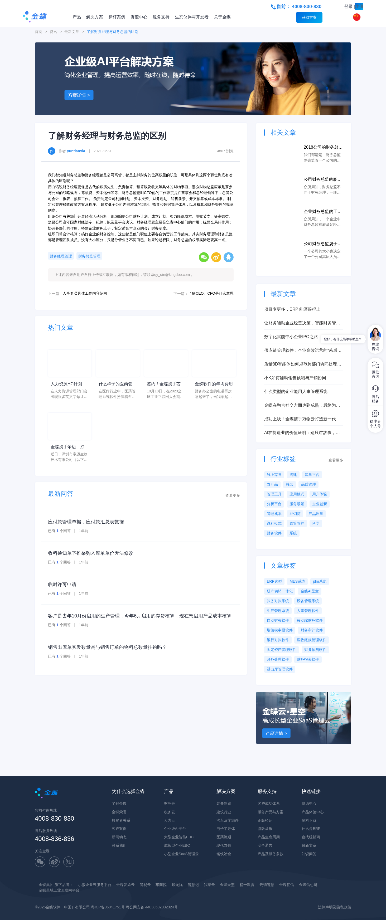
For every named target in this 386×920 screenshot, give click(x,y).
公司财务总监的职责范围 (323, 180)
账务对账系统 (278, 601)
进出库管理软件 (280, 669)
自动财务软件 (278, 620)
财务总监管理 (89, 256)
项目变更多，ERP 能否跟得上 (292, 309)
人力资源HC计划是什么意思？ (68, 384)
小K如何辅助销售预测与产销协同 (295, 378)
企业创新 (319, 504)
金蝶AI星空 (310, 591)
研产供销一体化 (280, 591)
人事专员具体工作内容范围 (85, 293)
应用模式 (297, 494)
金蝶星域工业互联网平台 (59, 890)
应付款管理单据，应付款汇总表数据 (86, 521)
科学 (316, 523)
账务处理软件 (278, 659)
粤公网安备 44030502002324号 (152, 907)
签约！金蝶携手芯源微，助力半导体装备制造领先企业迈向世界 (166, 384)
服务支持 (161, 17)
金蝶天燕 (227, 885)
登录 (348, 6)
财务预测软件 (315, 650)
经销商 (295, 514)
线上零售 (274, 475)
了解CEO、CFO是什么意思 (211, 293)
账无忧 (177, 885)
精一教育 (247, 885)
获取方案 (309, 17)
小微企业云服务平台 (94, 885)
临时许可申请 (62, 584)
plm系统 (319, 581)
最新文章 (71, 32)
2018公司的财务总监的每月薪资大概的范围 (323, 147)
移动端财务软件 (310, 620)
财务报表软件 (308, 659)
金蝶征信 (286, 885)
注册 (359, 6)
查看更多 (232, 495)
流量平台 (312, 475)
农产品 (272, 484)
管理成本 (274, 514)
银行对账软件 (278, 640)
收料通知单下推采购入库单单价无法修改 (90, 553)
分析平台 (274, 504)
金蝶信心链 (308, 885)
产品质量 (315, 514)
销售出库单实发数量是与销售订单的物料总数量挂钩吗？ (107, 647)
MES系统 (297, 581)
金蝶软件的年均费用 (214, 384)
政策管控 (297, 523)
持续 (289, 484)
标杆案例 (116, 17)
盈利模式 (274, 523)
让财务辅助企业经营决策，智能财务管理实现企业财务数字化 (302, 323)
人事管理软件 (308, 611)
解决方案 (94, 17)
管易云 (145, 885)
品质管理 (308, 484)
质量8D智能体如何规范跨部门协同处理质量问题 (302, 364)
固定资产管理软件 (281, 650)
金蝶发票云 (125, 885)
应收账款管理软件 (311, 640)
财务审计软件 (312, 630)
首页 (38, 32)
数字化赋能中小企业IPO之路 (291, 336)
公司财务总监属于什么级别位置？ (323, 244)
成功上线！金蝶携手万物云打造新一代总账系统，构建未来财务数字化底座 (302, 419)
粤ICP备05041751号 (108, 907)
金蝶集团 (46, 885)
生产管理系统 (278, 611)
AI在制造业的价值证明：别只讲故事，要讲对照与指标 (302, 433)
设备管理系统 (308, 601)
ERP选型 (274, 581)
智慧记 (193, 885)
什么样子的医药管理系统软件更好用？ (118, 384)
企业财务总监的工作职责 (323, 212)
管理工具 (274, 494)
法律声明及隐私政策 (334, 907)
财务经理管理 (61, 256)
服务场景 (297, 504)
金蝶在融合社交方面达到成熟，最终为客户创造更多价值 (302, 405)
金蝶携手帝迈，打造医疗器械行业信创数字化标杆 (70, 447)
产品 (77, 17)
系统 (293, 533)
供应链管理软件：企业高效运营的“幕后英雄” (302, 351)
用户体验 (319, 494)
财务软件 (274, 533)
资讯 (53, 32)
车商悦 (161, 885)
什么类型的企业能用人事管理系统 (295, 391)
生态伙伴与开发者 (192, 17)
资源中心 (139, 17)
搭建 (293, 475)
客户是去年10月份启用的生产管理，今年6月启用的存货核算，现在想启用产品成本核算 (139, 616)
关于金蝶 (222, 17)
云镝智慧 (266, 885)
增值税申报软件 (280, 630)
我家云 (209, 885)
